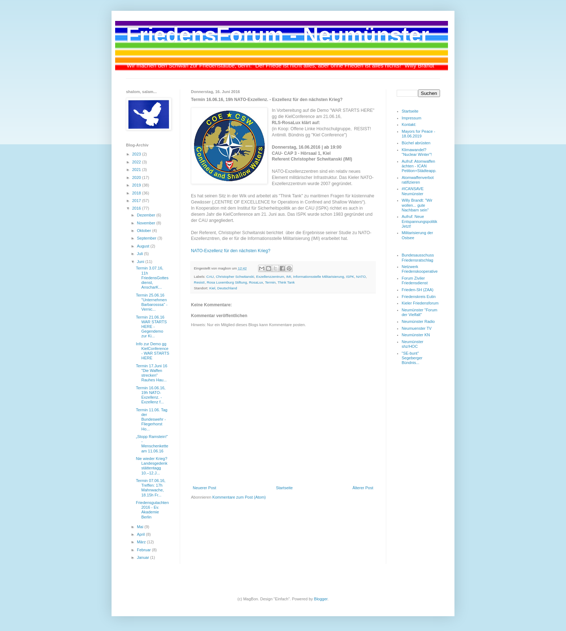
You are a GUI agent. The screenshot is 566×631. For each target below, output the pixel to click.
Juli (140, 253)
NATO (361, 277)
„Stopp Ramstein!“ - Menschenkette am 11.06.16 (152, 443)
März (142, 542)
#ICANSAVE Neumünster (413, 191)
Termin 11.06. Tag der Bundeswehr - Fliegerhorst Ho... (151, 419)
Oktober (144, 230)
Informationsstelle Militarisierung (318, 277)
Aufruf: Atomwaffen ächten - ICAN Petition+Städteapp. (419, 166)
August (143, 246)
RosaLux (256, 282)
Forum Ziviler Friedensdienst (415, 280)
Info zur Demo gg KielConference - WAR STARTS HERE (152, 351)
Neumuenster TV (417, 328)
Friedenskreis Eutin (419, 296)
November (146, 223)
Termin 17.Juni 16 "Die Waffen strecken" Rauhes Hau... (151, 373)
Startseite (284, 488)
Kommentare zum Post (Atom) (239, 497)
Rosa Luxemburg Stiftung (227, 282)
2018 (137, 193)
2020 (137, 177)
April (141, 534)
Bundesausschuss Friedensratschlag (418, 257)
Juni (141, 261)
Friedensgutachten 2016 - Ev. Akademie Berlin (152, 509)
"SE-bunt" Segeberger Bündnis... (412, 358)
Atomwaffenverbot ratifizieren (418, 179)
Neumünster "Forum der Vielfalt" (419, 312)
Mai (140, 527)
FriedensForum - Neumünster (277, 35)
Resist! (199, 282)
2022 (137, 162)
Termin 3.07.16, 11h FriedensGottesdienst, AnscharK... (152, 277)
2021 (137, 169)
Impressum (411, 118)
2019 (137, 185)
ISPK (350, 277)
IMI (288, 277)
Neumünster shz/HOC (412, 344)
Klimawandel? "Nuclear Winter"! (417, 152)
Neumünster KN (416, 335)
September (147, 238)
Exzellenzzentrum (270, 277)
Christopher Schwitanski (235, 277)
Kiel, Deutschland (223, 288)
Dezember (146, 215)
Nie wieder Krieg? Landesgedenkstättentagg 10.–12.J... (151, 465)
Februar (144, 550)
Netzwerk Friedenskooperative (420, 268)
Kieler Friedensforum (420, 303)
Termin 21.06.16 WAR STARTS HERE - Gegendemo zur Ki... (151, 326)
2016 (137, 208)
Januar (143, 557)
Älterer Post (363, 488)
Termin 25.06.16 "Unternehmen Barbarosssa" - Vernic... (151, 302)
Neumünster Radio (418, 321)
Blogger (320, 599)
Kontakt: (409, 124)
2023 (137, 154)
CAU (210, 277)
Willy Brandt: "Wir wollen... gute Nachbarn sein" (417, 205)
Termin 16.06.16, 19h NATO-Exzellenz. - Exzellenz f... (150, 395)
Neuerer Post (204, 488)
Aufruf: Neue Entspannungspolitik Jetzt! (419, 221)
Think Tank (286, 282)
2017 (137, 200)
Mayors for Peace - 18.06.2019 (418, 133)
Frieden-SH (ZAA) (418, 290)
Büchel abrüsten (416, 143)
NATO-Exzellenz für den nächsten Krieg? (231, 250)
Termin (270, 282)
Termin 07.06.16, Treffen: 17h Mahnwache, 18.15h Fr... (150, 487)
